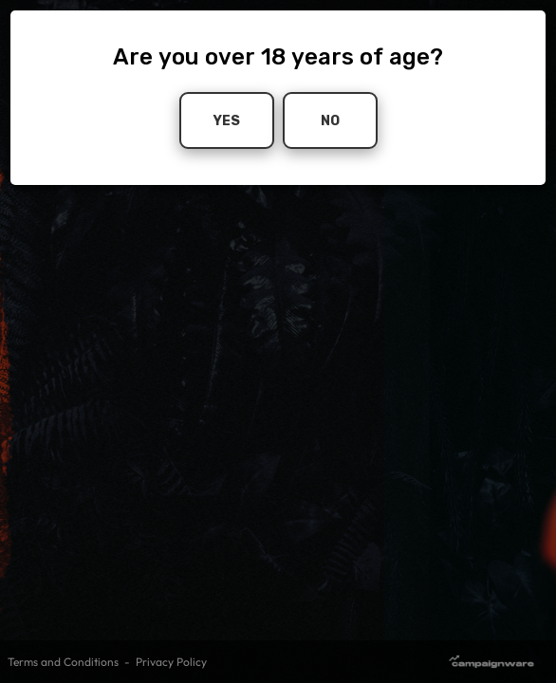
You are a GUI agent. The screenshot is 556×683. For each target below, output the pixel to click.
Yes (226, 120)
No (330, 120)
